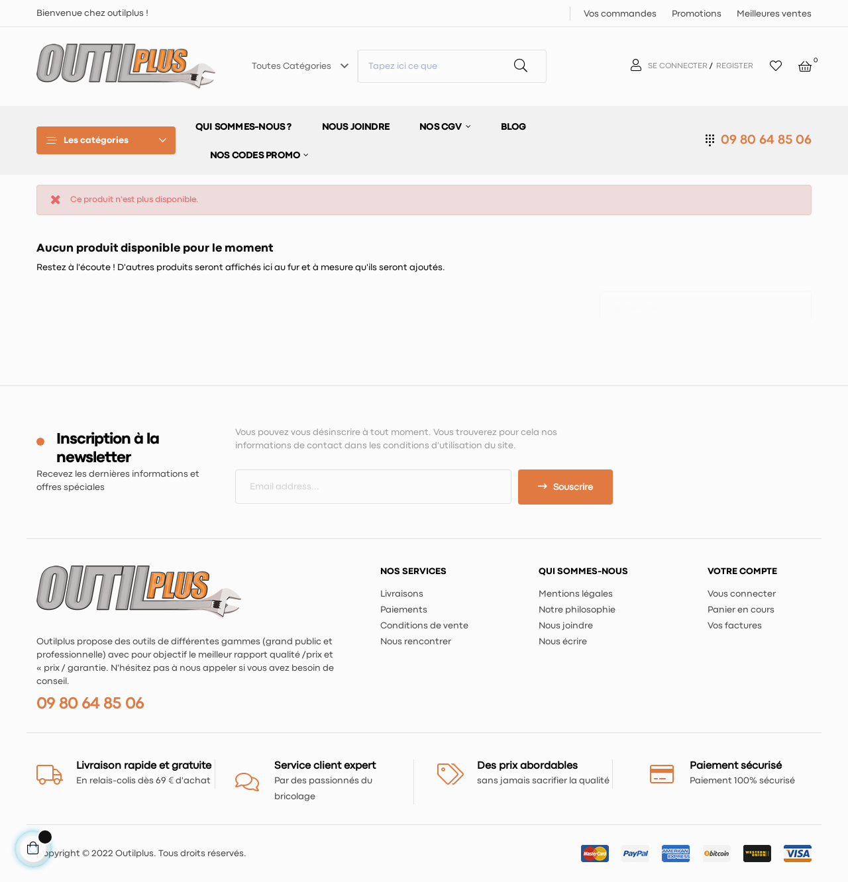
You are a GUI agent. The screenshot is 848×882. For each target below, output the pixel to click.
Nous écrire (563, 642)
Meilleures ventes (774, 14)
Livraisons (401, 594)
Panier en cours (741, 610)
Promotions (696, 14)
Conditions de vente (424, 626)
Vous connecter (742, 594)
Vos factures (735, 626)
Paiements (403, 610)
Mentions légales (576, 594)
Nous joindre (566, 626)
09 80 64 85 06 (766, 140)
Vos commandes (620, 14)
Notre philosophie (577, 610)
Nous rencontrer (415, 642)
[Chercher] (705, 301)
